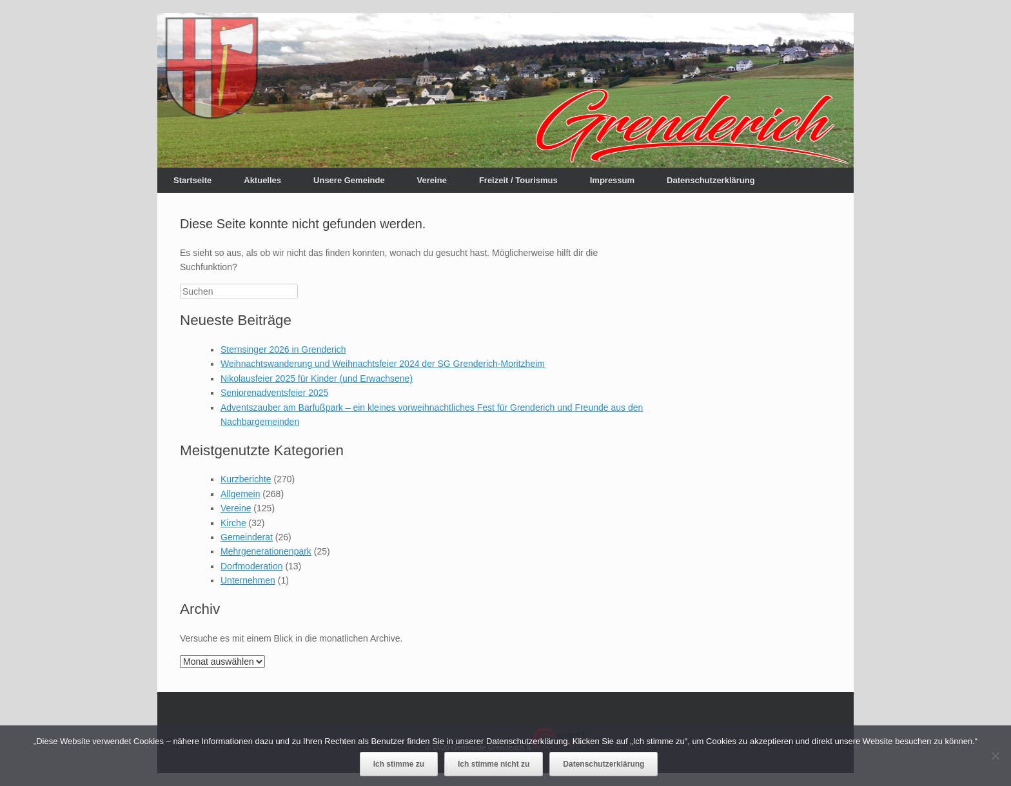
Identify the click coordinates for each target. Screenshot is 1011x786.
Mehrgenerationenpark (266, 551)
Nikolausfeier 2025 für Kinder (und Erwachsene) (317, 378)
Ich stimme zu (398, 764)
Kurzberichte (246, 479)
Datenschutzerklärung (711, 180)
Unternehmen (248, 580)
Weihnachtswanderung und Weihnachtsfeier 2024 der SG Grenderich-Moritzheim (383, 364)
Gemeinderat (247, 537)
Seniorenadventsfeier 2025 (274, 393)
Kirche (233, 523)
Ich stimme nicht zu (493, 764)
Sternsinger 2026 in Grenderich (283, 349)
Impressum (612, 180)
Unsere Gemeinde (349, 180)
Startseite (192, 180)
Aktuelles (262, 180)
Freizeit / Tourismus (518, 180)
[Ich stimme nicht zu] (994, 755)
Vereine (432, 180)
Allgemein (240, 494)
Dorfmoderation (252, 566)
